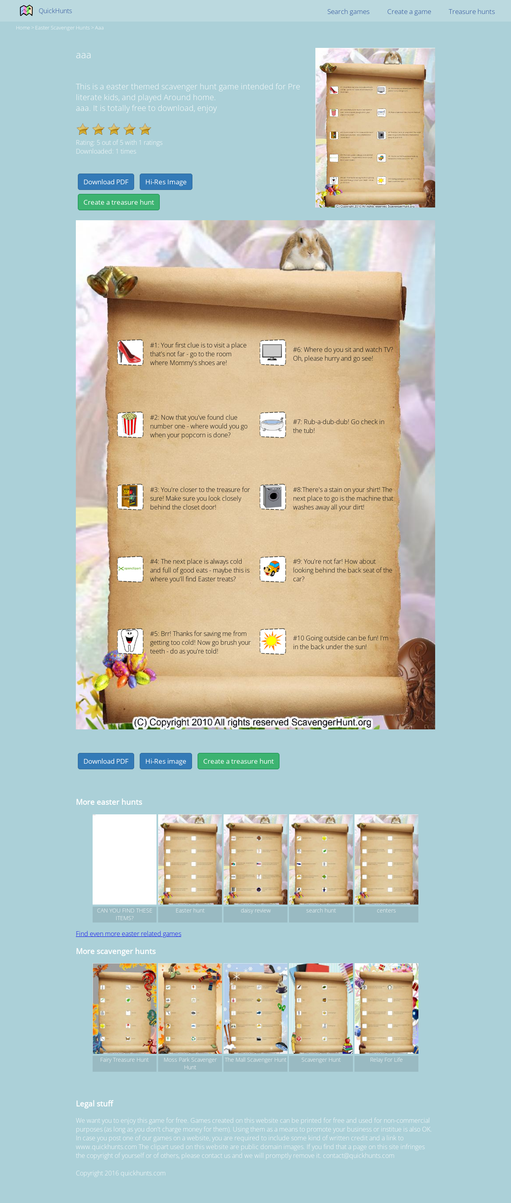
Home (23, 27)
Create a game (409, 11)
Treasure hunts (472, 11)
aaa (99, 27)
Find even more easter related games (128, 933)
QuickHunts (55, 10)
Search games (348, 11)
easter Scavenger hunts (62, 27)
